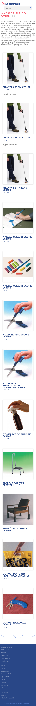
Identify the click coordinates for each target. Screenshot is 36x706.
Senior (3, 679)
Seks (2, 688)
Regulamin (4, 692)
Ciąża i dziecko (5, 658)
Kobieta (3, 682)
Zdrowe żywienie (6, 674)
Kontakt (3, 695)
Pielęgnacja (4, 655)
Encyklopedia (5, 661)
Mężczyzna (4, 685)
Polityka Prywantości (7, 698)
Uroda (3, 665)
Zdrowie (3, 668)
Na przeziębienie (6, 647)
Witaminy (4, 653)
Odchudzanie (5, 650)
